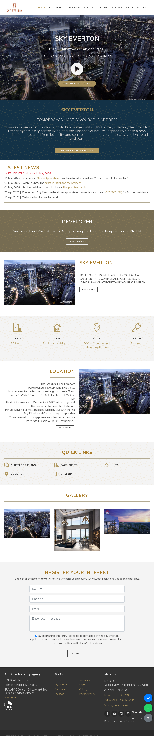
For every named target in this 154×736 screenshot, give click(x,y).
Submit (77, 653)
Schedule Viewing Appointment (77, 150)
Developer (60, 689)
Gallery (83, 689)
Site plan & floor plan (75, 187)
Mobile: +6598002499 (117, 695)
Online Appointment (49, 178)
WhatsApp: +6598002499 (119, 700)
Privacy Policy (87, 694)
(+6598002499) (113, 192)
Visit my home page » (116, 705)
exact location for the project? (63, 183)
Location (59, 694)
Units (82, 685)
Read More (77, 241)
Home (57, 680)
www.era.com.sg (13, 697)
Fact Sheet (60, 685)
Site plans (84, 680)
